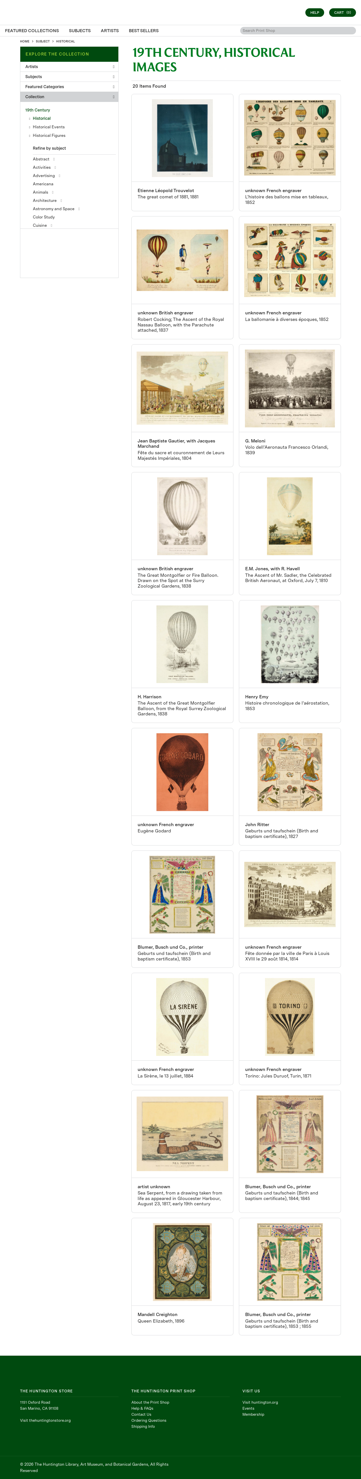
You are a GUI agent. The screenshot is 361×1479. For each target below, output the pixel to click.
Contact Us (141, 1414)
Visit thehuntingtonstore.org (45, 1420)
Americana (43, 184)
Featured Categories (70, 86)
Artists (70, 66)
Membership (253, 1414)
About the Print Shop (150, 1402)
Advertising (44, 175)
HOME (24, 41)
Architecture (45, 200)
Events (248, 1408)
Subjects (70, 76)
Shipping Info (143, 1426)
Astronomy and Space (53, 208)
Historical (42, 118)
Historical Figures (49, 135)
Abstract (41, 159)
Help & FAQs (142, 1408)
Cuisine (40, 225)
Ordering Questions (148, 1420)
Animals (40, 192)
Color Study (44, 217)
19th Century (37, 110)
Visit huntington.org (260, 1402)
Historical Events (49, 127)
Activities (42, 167)
